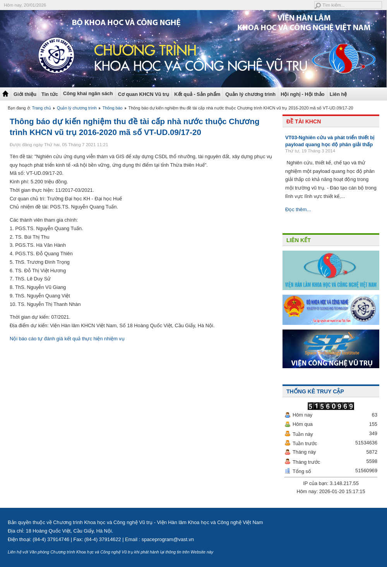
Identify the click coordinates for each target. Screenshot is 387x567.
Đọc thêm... (298, 209)
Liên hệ (338, 94)
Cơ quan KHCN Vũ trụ (144, 94)
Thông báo (113, 108)
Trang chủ (41, 108)
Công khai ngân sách (88, 93)
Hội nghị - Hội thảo (302, 94)
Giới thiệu (25, 94)
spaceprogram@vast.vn (168, 539)
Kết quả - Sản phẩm (197, 94)
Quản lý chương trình (250, 94)
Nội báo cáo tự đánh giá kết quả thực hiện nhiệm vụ (67, 339)
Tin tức (49, 94)
